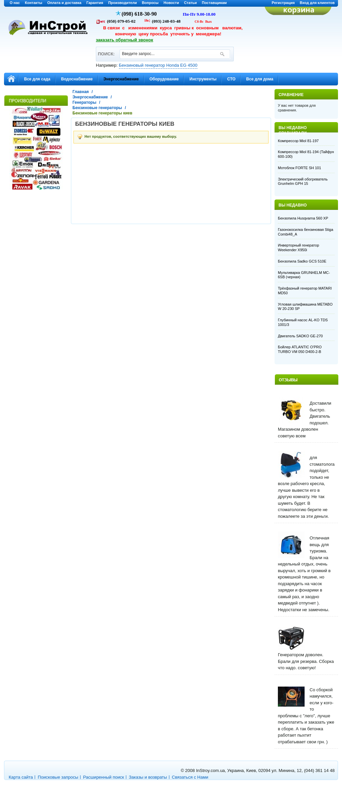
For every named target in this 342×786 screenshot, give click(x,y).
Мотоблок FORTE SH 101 (299, 168)
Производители (122, 3)
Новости (171, 3)
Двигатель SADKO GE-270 (300, 336)
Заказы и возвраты (148, 777)
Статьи (190, 3)
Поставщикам (214, 3)
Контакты (33, 3)
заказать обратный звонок (124, 39)
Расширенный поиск (103, 777)
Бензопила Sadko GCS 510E (302, 261)
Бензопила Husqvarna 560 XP (303, 218)
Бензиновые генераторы (97, 107)
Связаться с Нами (190, 777)
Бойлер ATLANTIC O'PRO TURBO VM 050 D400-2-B (300, 349)
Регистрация (283, 3)
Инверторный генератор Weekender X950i (298, 247)
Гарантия (95, 3)
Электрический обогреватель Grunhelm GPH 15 (303, 181)
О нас (15, 3)
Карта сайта (21, 777)
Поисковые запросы (58, 777)
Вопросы (150, 3)
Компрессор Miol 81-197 (298, 141)
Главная (80, 91)
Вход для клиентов (317, 3)
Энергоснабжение (90, 97)
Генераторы (84, 102)
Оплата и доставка (64, 3)
